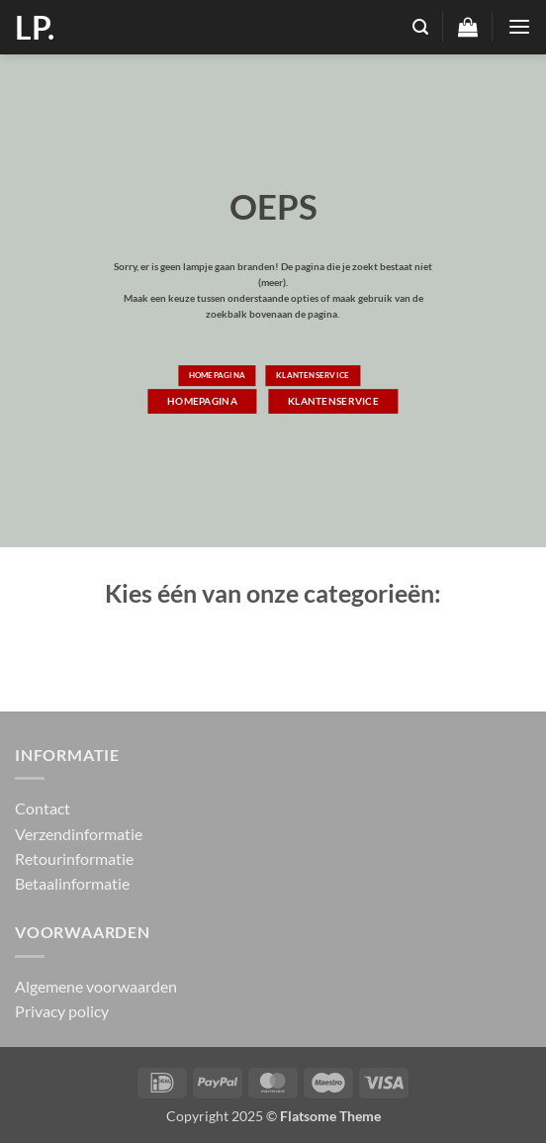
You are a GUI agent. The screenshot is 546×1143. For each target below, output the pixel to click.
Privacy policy (62, 1010)
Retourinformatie (74, 858)
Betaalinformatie (72, 883)
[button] (420, 27)
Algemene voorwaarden (96, 986)
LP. (34, 28)
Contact (42, 808)
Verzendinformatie (78, 833)
